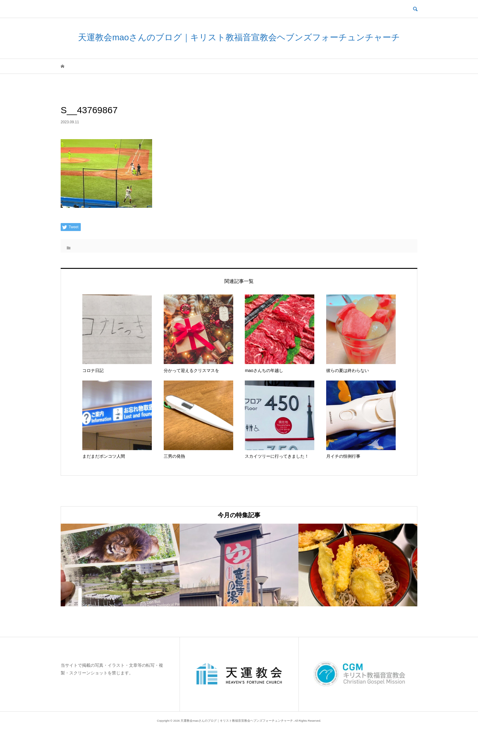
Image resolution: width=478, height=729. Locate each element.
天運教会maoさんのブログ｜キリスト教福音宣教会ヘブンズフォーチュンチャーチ (239, 37)
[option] (120, 565)
